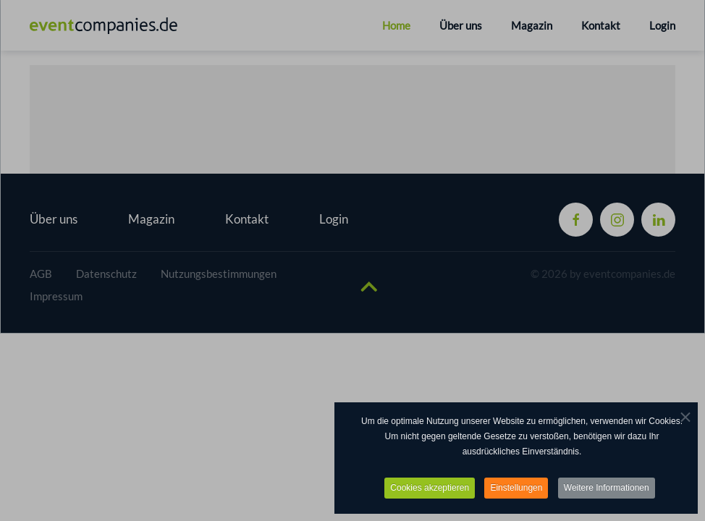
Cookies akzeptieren (429, 488)
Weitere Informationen (606, 488)
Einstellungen (516, 488)
